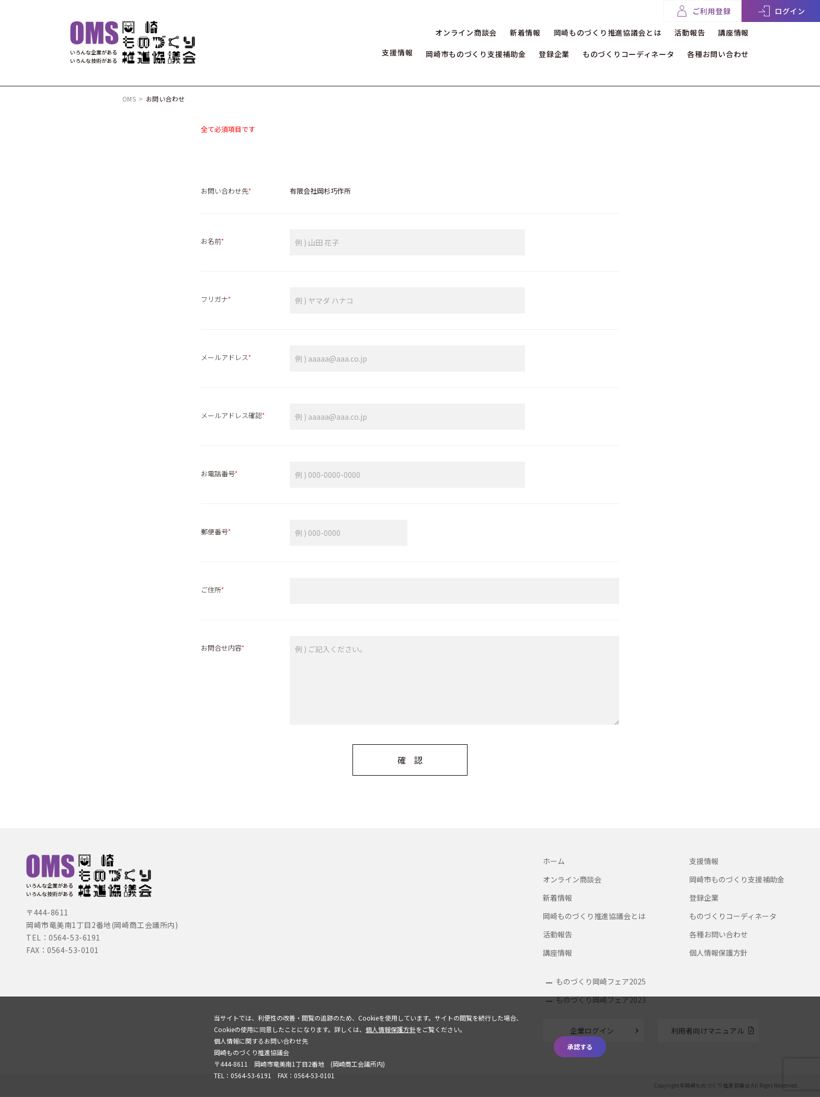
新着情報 (511, 31)
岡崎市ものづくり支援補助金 (461, 50)
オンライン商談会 (447, 31)
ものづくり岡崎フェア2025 (601, 981)
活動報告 (684, 31)
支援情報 (378, 50)
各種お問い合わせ (718, 50)
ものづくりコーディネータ (623, 50)
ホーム (554, 861)
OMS (129, 98)
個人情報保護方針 (718, 952)
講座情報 (733, 31)
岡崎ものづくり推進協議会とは (598, 31)
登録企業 (544, 50)
